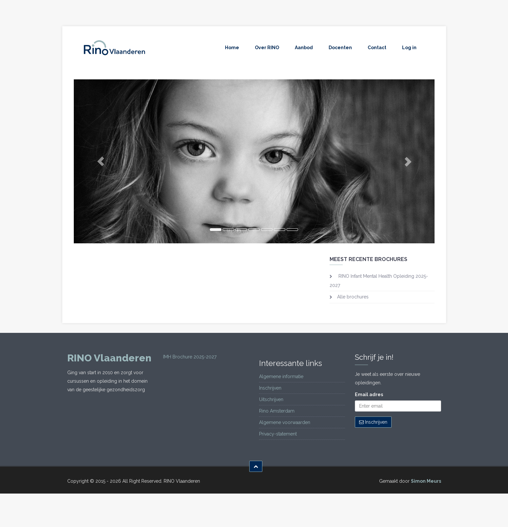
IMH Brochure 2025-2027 (189, 356)
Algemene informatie (281, 376)
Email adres (369, 394)
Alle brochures (353, 296)
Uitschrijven (271, 399)
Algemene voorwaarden (284, 422)
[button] (101, 161)
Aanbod (304, 47)
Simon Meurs (426, 481)
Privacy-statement (278, 433)
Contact (377, 47)
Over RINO (267, 47)
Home (232, 47)
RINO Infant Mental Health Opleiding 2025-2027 (379, 281)
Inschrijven (270, 388)
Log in (409, 47)
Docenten (340, 47)
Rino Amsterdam (277, 411)
